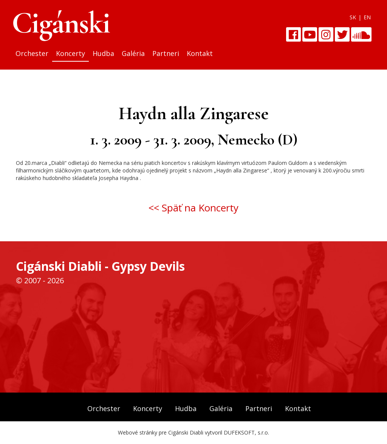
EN (367, 17)
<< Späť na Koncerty (193, 207)
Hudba (103, 53)
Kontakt (200, 53)
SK (353, 17)
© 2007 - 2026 (40, 280)
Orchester (31, 53)
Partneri (165, 53)
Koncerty (70, 53)
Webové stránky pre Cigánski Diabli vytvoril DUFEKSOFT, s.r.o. (193, 432)
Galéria (133, 53)
